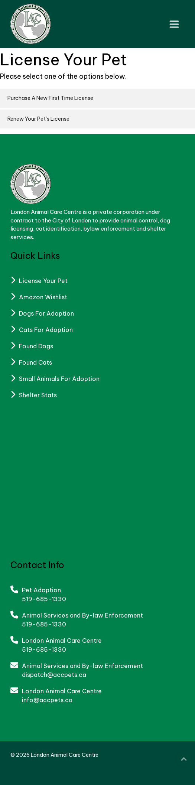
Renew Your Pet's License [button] (38, 118)
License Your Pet (43, 280)
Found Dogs (36, 346)
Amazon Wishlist (43, 297)
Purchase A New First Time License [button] (50, 98)
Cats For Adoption (46, 329)
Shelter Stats (38, 395)
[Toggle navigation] (174, 24)
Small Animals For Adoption (59, 378)
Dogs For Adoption (46, 313)
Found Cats (35, 362)
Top (183, 759)
